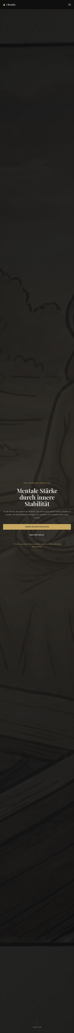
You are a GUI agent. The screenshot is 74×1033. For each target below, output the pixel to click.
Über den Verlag (37, 535)
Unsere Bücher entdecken (37, 527)
